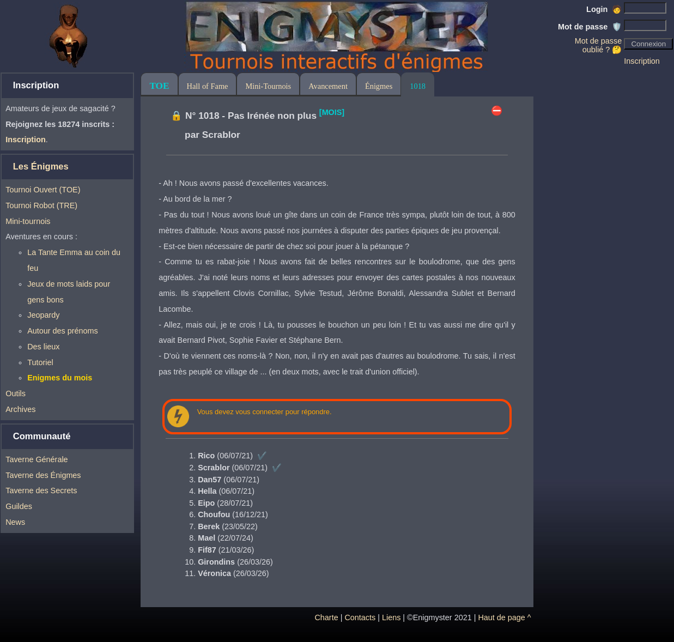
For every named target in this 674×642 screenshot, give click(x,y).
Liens (391, 617)
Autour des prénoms (62, 330)
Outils (15, 393)
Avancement (328, 86)
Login (604, 9)
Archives (20, 409)
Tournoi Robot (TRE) (41, 205)
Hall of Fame (207, 86)
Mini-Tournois (268, 86)
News (15, 522)
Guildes (18, 506)
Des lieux (43, 346)
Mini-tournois (27, 221)
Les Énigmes (41, 166)
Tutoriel (40, 362)
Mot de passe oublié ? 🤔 (598, 45)
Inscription (642, 61)
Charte (326, 617)
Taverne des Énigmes (43, 475)
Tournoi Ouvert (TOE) (42, 189)
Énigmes (378, 86)
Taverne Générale (36, 459)
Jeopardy (43, 315)
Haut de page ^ (504, 617)
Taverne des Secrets (41, 490)
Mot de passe (590, 26)
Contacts (359, 617)
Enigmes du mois (59, 377)
